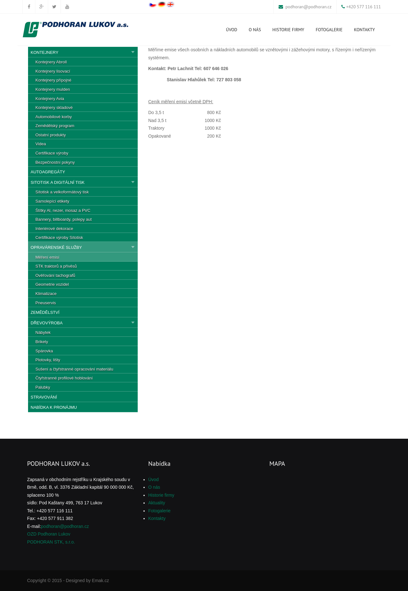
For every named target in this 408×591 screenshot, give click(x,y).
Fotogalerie (329, 29)
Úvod (231, 29)
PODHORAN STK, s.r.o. (51, 541)
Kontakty (364, 29)
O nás (255, 29)
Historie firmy (288, 29)
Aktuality (156, 502)
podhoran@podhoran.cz (308, 7)
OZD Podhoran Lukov (48, 534)
